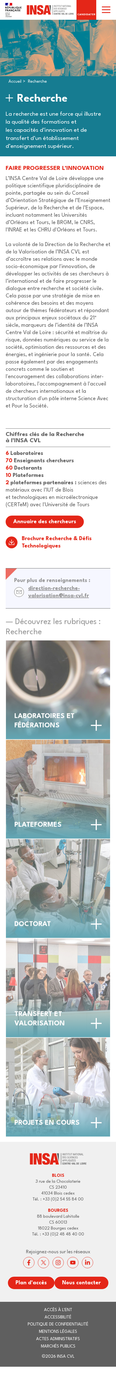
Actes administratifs (58, 1339)
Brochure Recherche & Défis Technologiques (57, 542)
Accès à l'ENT (58, 1310)
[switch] (106, 10)
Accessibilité (58, 1317)
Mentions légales (58, 1332)
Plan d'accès (31, 1282)
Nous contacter (81, 1282)
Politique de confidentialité (58, 1324)
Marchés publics (58, 1346)
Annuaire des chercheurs (44, 521)
